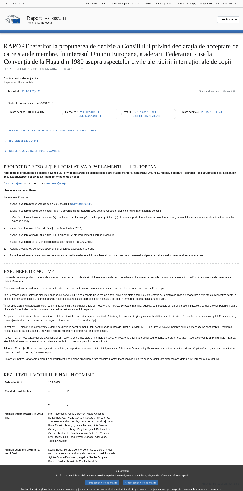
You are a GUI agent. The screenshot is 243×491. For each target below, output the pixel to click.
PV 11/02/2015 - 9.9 (144, 112)
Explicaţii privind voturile (146, 115)
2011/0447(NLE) (31, 91)
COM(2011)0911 (14, 183)
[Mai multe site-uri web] (226, 3)
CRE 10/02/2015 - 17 (91, 115)
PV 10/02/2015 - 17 (90, 112)
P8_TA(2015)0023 (211, 112)
